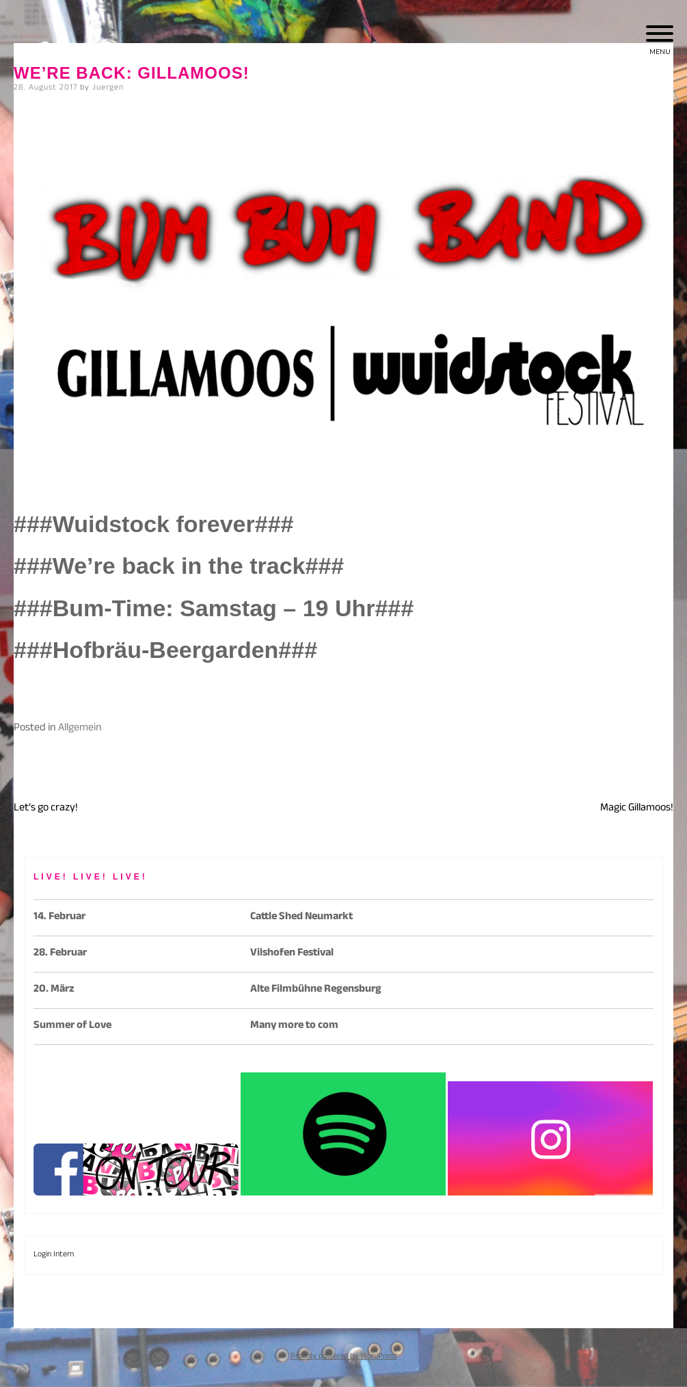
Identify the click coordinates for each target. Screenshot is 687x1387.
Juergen (108, 88)
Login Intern (53, 1255)
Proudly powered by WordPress (343, 1357)
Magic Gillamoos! (636, 809)
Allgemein (80, 728)
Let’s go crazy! (46, 809)
